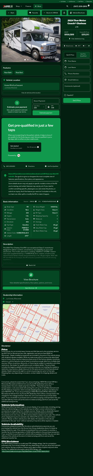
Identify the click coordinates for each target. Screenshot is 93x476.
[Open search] (67, 6)
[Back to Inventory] (11, 12)
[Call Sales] (62, 1)
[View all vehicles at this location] (31, 92)
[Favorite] (34, 12)
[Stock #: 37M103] (51, 12)
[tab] (70, 55)
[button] (6, 40)
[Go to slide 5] (36, 60)
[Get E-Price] (76, 100)
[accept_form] (68, 95)
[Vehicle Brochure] (77, 12)
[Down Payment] (46, 101)
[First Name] (76, 61)
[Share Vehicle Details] (64, 12)
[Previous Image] (4, 40)
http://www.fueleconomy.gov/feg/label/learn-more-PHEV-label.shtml (25, 451)
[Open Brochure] (31, 288)
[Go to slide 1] (25, 60)
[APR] (52, 107)
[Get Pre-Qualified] (52, 166)
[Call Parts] (80, 1)
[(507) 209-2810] (9, 166)
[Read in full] (31, 265)
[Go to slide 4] (33, 60)
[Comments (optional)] (76, 87)
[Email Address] (76, 79)
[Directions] (88, 1)
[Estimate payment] (46, 112)
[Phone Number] (76, 73)
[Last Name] (76, 67)
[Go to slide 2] (28, 60)
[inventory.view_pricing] (76, 38)
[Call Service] (71, 1)
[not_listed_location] (88, 5)
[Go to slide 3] (31, 60)
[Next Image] (57, 40)
